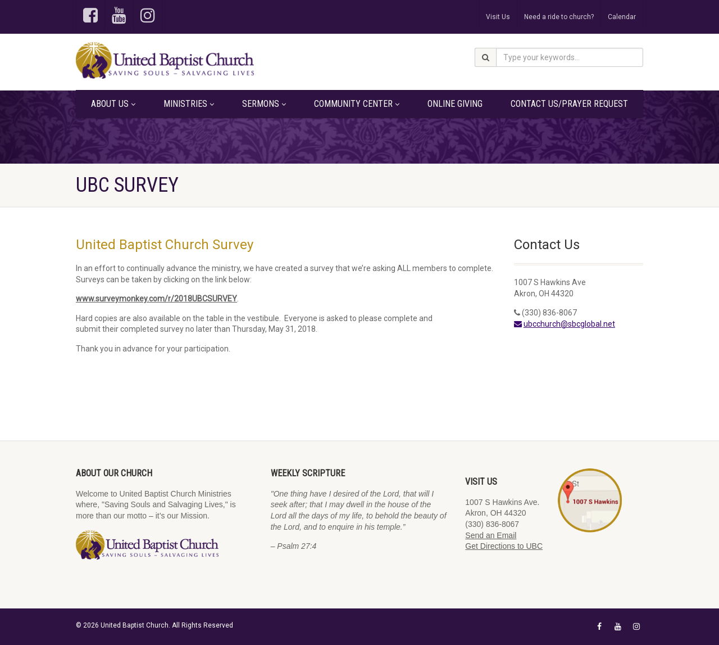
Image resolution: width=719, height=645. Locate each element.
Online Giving (455, 103)
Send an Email (490, 535)
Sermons (264, 103)
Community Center (356, 103)
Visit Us (498, 17)
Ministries (188, 103)
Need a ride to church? (559, 17)
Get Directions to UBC (504, 546)
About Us (113, 103)
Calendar (622, 17)
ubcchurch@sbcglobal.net (569, 323)
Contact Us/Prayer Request (569, 103)
